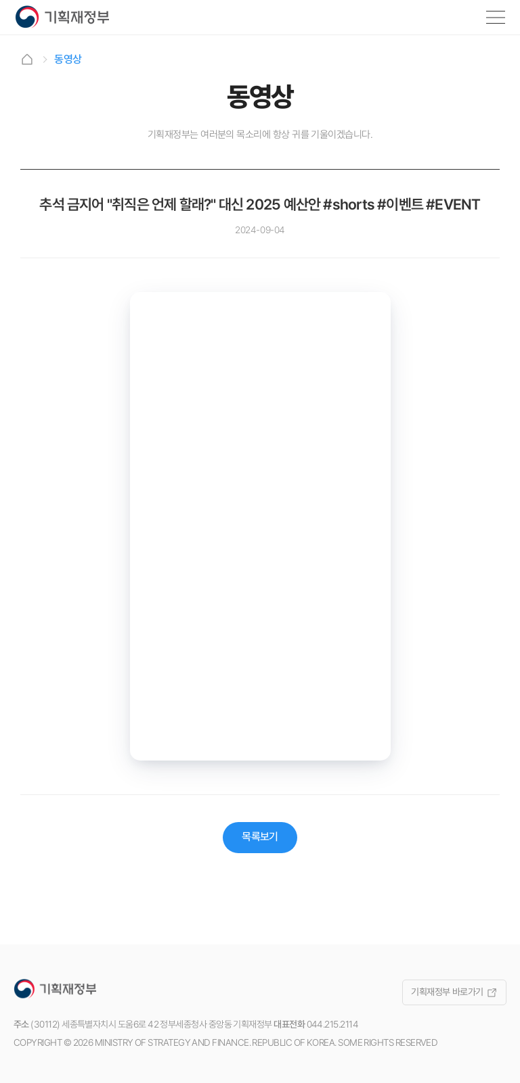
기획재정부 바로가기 (454, 992)
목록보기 (260, 836)
